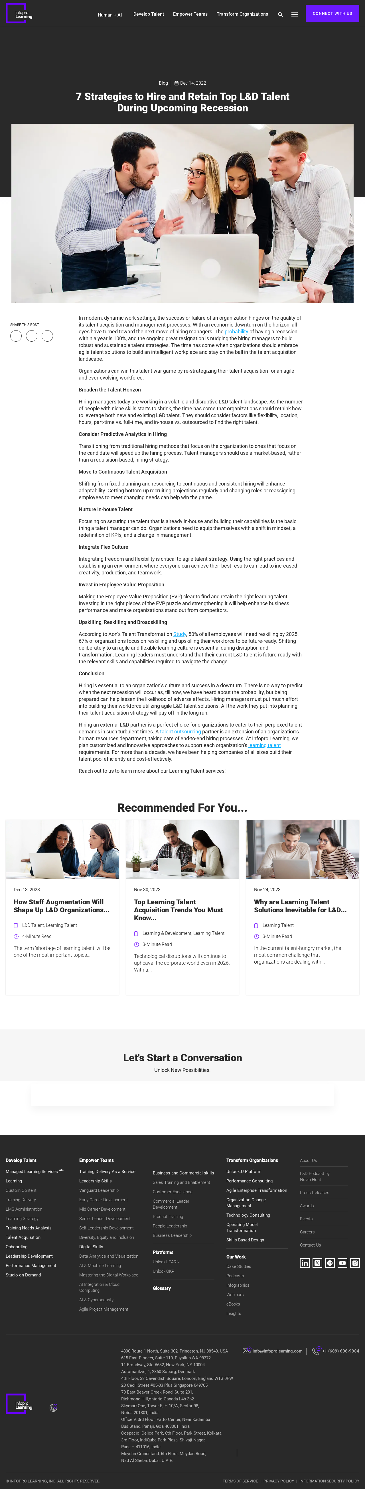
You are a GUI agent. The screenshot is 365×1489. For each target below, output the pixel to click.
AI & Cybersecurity (96, 1299)
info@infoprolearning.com (278, 1351)
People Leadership (170, 1226)
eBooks (233, 1304)
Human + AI (110, 15)
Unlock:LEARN (166, 1261)
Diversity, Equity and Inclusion (106, 1237)
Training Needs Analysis (29, 1228)
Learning (14, 1181)
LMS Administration (24, 1209)
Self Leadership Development (106, 1228)
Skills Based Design (245, 1240)
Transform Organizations (242, 14)
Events (306, 1218)
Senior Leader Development (105, 1218)
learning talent (264, 745)
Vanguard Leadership (99, 1190)
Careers (307, 1232)
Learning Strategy (22, 1218)
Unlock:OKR (164, 1271)
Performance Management (31, 1265)
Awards (307, 1205)
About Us (308, 1160)
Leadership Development (29, 1256)
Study (179, 634)
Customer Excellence (172, 1191)
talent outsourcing (180, 732)
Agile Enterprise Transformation (256, 1190)
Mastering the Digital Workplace (108, 1275)
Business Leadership (172, 1235)
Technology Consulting (248, 1215)
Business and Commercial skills (183, 1173)
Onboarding (16, 1246)
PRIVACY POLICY (278, 1481)
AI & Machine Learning (100, 1265)
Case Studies (238, 1266)
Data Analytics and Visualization (108, 1256)
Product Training (168, 1216)
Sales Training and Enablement (181, 1182)
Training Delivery (21, 1199)
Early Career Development (103, 1199)
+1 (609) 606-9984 (340, 1351)
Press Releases (314, 1192)
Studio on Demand (23, 1275)
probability (236, 331)
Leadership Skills (95, 1181)
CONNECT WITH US (332, 13)
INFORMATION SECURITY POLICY (329, 1481)
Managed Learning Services (35, 1171)
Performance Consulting (249, 1181)
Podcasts (235, 1275)
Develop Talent (148, 14)
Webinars (235, 1294)
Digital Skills (91, 1246)
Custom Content (21, 1190)
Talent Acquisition (23, 1237)
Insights (233, 1313)
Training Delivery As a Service (107, 1171)
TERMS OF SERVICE (240, 1481)
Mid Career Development (102, 1209)
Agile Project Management (103, 1309)
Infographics (238, 1285)
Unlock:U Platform (243, 1171)
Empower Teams (190, 14)
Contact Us (310, 1245)
